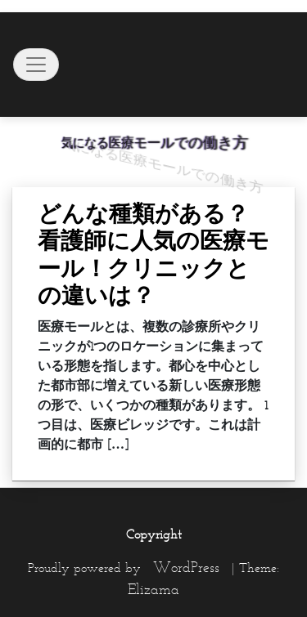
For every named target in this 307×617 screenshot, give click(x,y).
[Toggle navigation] (36, 64)
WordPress (186, 567)
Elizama (153, 589)
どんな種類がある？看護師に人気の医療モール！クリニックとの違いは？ (153, 254)
